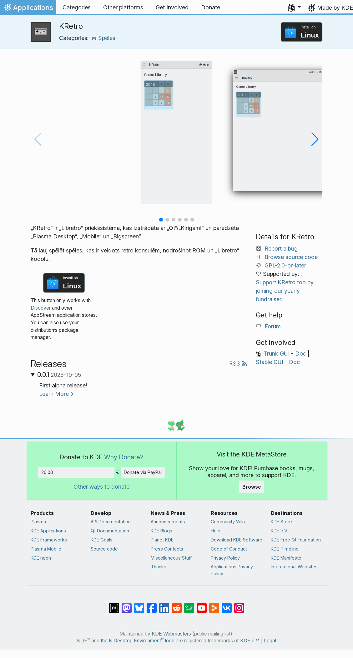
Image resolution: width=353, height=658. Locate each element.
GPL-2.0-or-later (285, 265)
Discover (41, 308)
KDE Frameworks (49, 539)
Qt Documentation (110, 530)
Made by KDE (335, 7)
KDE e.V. (279, 530)
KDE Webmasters (171, 634)
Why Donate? (124, 457)
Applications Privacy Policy (232, 570)
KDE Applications (48, 530)
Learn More (54, 394)
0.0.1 (59, 374)
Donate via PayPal (143, 472)
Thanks (158, 566)
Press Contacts (167, 548)
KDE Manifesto (286, 558)
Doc (300, 353)
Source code (104, 548)
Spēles (103, 38)
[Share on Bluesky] (139, 605)
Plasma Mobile (46, 548)
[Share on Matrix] (114, 605)
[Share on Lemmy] (189, 605)
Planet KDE (162, 539)
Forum (273, 326)
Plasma (38, 521)
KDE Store (281, 521)
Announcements (168, 521)
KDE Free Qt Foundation (296, 539)
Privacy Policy (225, 558)
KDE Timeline (285, 548)
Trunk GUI (277, 353)
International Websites (294, 566)
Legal (270, 641)
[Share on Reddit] (177, 605)
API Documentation (111, 521)
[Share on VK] (227, 605)
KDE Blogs (161, 530)
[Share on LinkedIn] (164, 605)
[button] (294, 7)
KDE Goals (102, 539)
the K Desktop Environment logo (137, 641)
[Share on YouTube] (202, 605)
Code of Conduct (229, 548)
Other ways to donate (101, 486)
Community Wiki (228, 521)
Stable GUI (269, 362)
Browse (251, 487)
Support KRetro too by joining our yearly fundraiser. (285, 290)
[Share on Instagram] (239, 605)
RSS (238, 363)
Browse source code (291, 257)
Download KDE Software (236, 539)
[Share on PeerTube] (214, 605)
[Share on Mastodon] (127, 605)
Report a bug (281, 248)
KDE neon (41, 558)
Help (215, 530)
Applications (28, 9)
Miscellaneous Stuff (171, 558)
